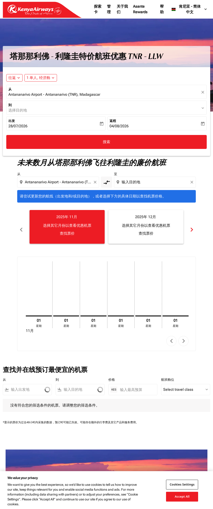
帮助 (162, 9)
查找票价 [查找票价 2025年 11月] (67, 233)
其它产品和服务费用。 (125, 417)
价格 (111, 374)
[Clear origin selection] (96, 182)
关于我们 (122, 9)
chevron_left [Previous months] (21, 227)
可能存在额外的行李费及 (95, 417)
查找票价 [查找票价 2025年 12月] (146, 233)
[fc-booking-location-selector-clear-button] (203, 92)
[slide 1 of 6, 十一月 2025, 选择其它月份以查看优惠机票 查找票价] (67, 226)
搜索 (106, 142)
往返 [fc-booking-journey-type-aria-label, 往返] (12, 78)
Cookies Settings (182, 484)
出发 (11, 121)
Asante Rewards (140, 9)
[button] (40, 78)
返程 (113, 121)
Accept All (182, 496)
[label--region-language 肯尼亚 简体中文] (189, 9)
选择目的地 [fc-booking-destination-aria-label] (17, 110)
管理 (109, 9)
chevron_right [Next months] (192, 227)
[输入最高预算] (136, 384)
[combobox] (58, 182)
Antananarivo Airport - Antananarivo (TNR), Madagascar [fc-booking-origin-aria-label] (54, 94)
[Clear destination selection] (193, 182)
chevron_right (184, 336)
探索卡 (97, 9)
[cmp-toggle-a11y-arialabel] (106, 182)
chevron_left (171, 336)
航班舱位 (167, 374)
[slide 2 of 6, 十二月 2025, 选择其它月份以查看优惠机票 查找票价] (145, 226)
